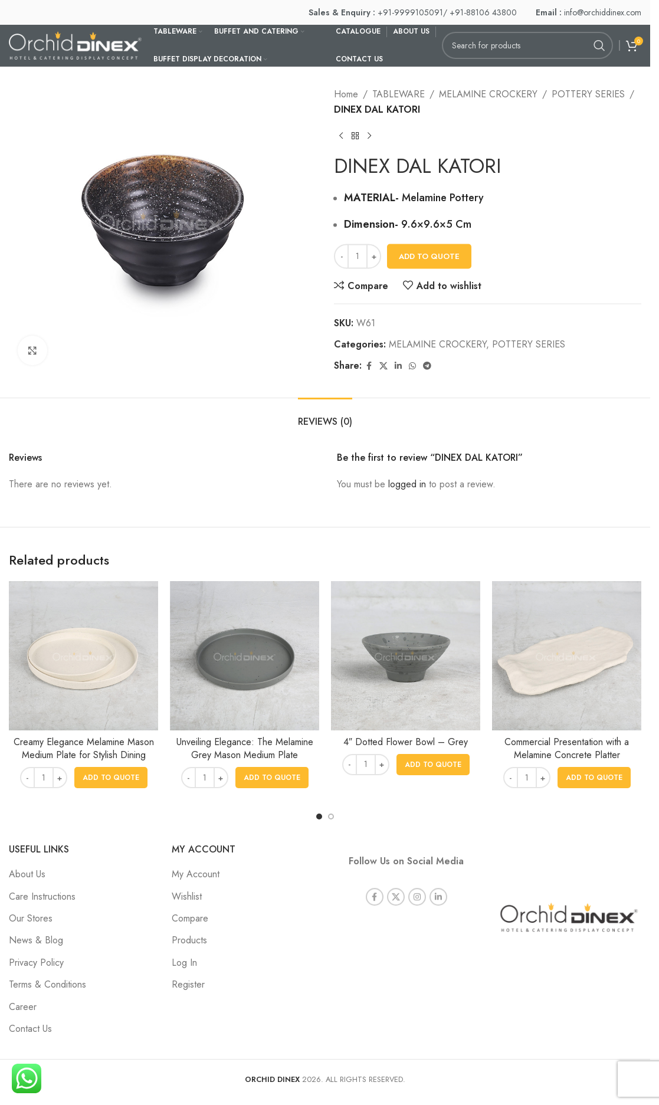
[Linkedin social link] (398, 366)
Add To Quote (429, 256)
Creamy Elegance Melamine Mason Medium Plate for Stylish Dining (84, 748)
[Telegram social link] (427, 366)
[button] (110, 777)
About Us (27, 874)
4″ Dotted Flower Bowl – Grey (405, 742)
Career (23, 1007)
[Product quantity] (357, 256)
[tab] (325, 416)
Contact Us (30, 1028)
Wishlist (187, 896)
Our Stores (31, 918)
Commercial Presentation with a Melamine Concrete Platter (566, 748)
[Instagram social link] (417, 884)
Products (189, 940)
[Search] (527, 45)
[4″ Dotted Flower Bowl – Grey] (405, 655)
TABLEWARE (398, 94)
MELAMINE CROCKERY (488, 94)
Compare (190, 918)
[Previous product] (341, 136)
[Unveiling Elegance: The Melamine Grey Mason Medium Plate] (244, 655)
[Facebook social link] (369, 366)
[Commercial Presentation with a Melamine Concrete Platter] (566, 655)
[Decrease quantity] (341, 256)
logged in (407, 484)
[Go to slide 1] (319, 816)
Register (188, 984)
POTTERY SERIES (588, 94)
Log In (184, 962)
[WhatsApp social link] (412, 366)
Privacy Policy (36, 962)
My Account (195, 874)
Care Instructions (42, 896)
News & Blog (36, 940)
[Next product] (369, 136)
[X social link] (383, 366)
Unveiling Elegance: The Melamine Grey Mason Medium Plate (244, 748)
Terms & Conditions (47, 984)
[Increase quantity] (373, 256)
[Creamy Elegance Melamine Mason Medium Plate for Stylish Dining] (83, 655)
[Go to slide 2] (331, 816)
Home (346, 94)
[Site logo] (75, 44)
